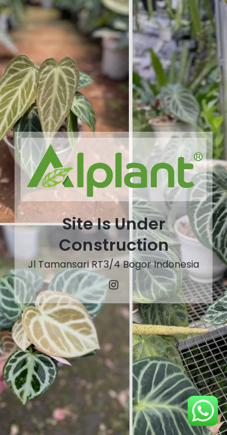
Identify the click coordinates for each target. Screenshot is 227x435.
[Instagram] (114, 285)
